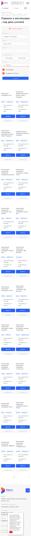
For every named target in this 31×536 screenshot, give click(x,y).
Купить (8, 155)
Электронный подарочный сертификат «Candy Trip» (21, 211)
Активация (5, 8)
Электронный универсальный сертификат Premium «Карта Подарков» (7, 133)
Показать (15, 78)
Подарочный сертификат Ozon (6, 94)
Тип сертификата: (7, 54)
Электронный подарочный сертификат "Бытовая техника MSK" (22, 327)
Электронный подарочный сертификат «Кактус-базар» (22, 405)
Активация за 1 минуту (12, 73)
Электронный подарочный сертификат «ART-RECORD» (21, 250)
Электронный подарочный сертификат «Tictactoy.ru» (20, 366)
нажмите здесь (16, 530)
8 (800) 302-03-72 (7, 513)
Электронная (22, 58)
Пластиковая (9, 58)
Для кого (4, 47)
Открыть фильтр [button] (15, 28)
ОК (11, 532)
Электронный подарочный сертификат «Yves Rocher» (6, 211)
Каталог (9, 12)
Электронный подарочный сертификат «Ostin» (7, 405)
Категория (5, 33)
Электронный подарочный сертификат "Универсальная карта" (8, 172)
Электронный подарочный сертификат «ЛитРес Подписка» (7, 327)
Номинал (4, 62)
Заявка (8, 116)
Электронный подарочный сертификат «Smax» (7, 288)
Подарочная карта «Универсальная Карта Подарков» (22, 133)
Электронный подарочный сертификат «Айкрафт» (8, 444)
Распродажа (9, 69)
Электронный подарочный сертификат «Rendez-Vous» (7, 250)
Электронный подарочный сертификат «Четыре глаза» (22, 172)
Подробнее (8, 120)
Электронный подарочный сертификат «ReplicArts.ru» (5, 366)
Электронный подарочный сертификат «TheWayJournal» (21, 444)
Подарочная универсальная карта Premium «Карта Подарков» (22, 94)
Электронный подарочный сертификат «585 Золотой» (21, 288)
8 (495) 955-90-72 (6, 515)
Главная (3, 12)
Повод (4, 40)
